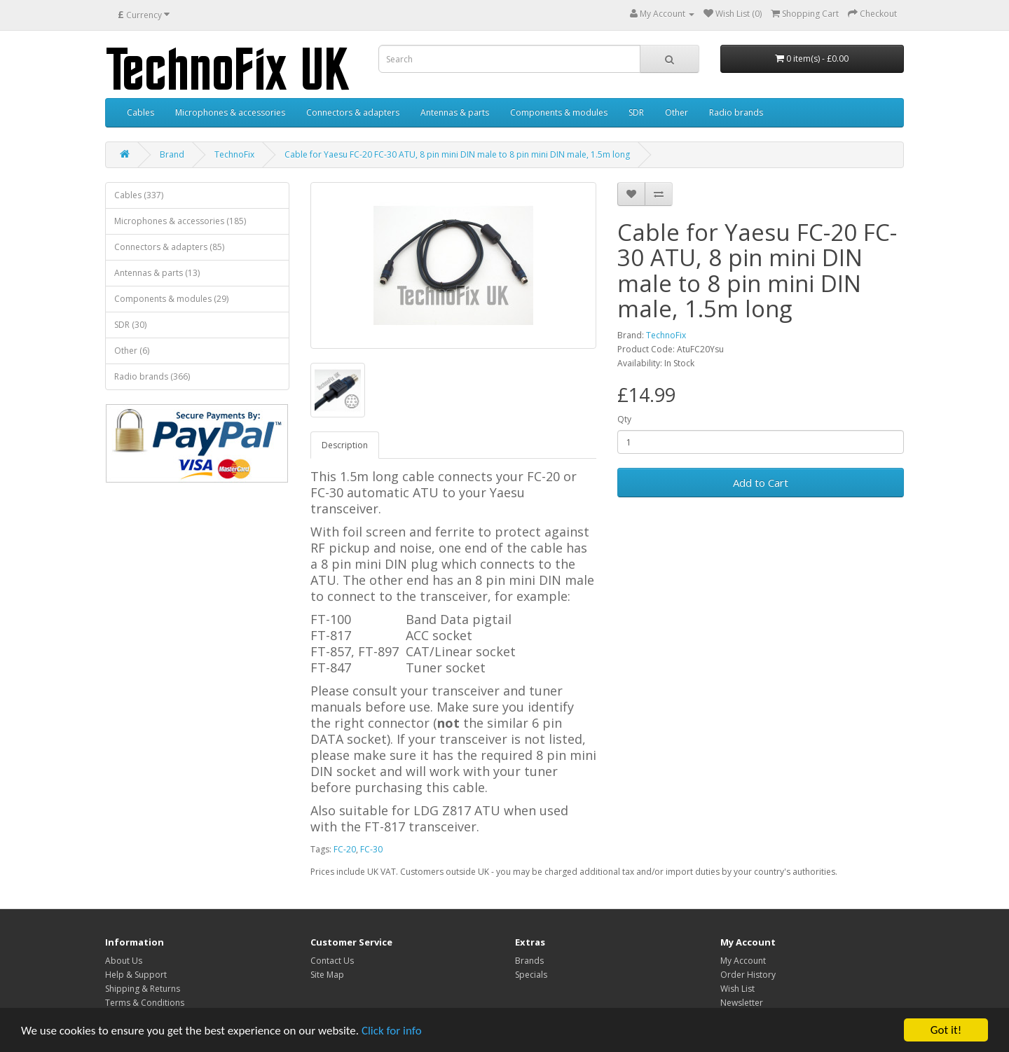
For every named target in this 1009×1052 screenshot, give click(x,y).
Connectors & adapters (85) (169, 247)
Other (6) (131, 351)
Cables (140, 112)
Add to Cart (760, 483)
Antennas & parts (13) (157, 273)
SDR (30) (130, 325)
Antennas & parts (454, 112)
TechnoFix (234, 154)
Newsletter (741, 1003)
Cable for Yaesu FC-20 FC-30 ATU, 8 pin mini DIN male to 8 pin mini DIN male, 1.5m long (457, 154)
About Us (123, 961)
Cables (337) (138, 195)
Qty (624, 419)
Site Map (327, 975)
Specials (531, 975)
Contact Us (332, 961)
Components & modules (559, 112)
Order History (748, 975)
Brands (529, 961)
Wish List (737, 989)
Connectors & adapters (352, 112)
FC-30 (371, 849)
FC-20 (345, 849)
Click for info (392, 1030)
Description (345, 445)
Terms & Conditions (144, 1003)
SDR (636, 112)
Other (676, 112)
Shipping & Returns (142, 989)
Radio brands (736, 112)
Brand (172, 154)
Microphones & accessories (230, 112)
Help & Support (136, 975)
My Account (743, 961)
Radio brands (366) (152, 376)
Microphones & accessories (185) (180, 221)
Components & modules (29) (171, 299)
